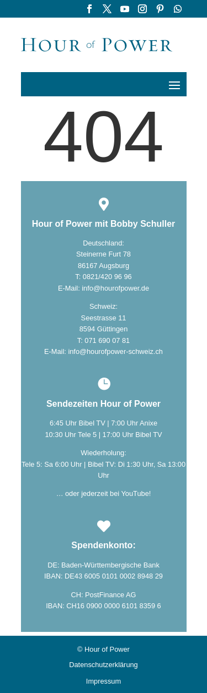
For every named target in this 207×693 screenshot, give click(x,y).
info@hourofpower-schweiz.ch (115, 351)
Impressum (103, 681)
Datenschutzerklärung (103, 665)
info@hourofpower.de (115, 288)
